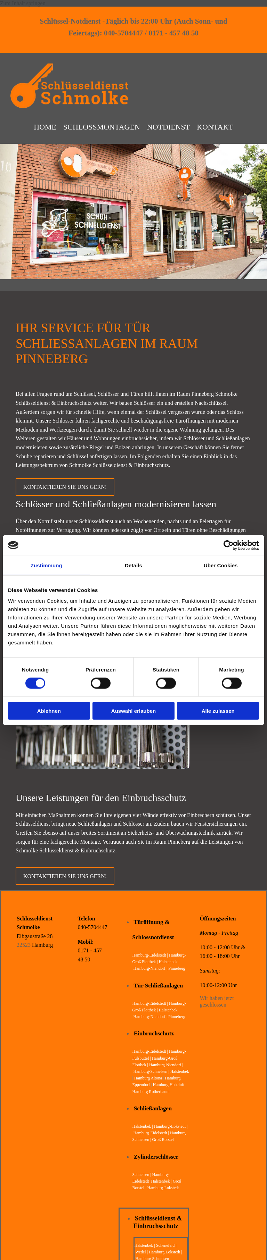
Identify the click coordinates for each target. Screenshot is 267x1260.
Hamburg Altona (148, 1076)
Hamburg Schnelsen (152, 1256)
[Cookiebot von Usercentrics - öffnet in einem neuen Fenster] (228, 545)
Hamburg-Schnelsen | (152, 1069)
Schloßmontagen (101, 126)
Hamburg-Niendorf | (151, 966)
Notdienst (168, 126)
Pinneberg (176, 966)
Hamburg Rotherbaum (151, 1089)
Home (45, 126)
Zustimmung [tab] (46, 565)
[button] (65, 485)
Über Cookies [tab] (221, 565)
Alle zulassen (218, 711)
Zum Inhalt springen (23, 3)
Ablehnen (49, 711)
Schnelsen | (142, 1172)
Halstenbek (179, 1069)
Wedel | (142, 1250)
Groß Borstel (163, 1137)
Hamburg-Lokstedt (163, 1186)
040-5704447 (92, 925)
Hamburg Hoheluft (169, 1082)
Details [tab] (133, 565)
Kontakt (215, 126)
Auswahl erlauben (133, 711)
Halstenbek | (143, 1124)
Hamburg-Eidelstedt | (150, 953)
